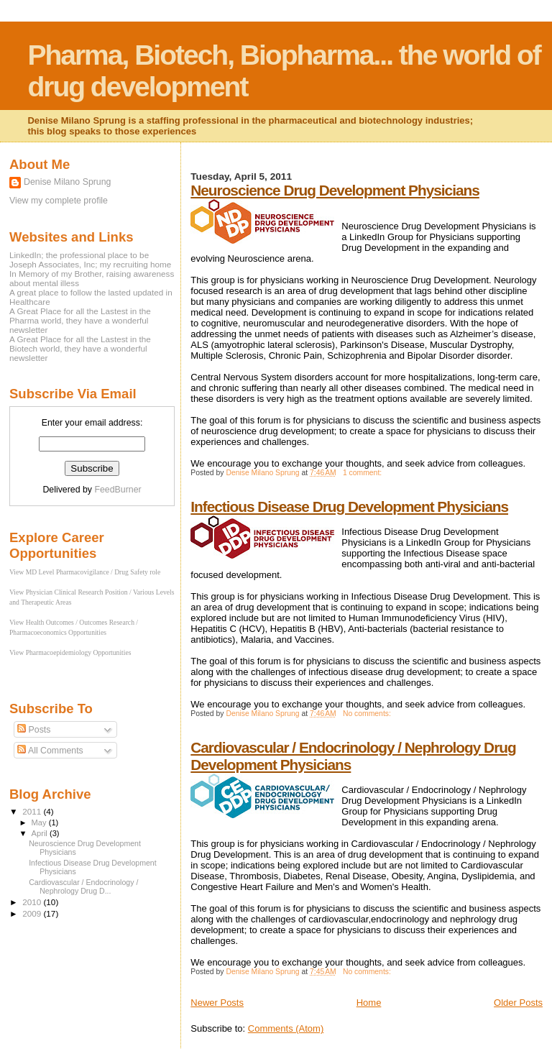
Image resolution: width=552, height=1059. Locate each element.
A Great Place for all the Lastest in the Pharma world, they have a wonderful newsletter (80, 320)
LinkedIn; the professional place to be (79, 255)
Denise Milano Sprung (67, 182)
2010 (32, 902)
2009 (32, 913)
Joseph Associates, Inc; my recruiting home (90, 264)
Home (369, 1002)
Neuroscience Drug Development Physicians (334, 190)
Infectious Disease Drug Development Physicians (349, 506)
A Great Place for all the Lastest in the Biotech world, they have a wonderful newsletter (80, 348)
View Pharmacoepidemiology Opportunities (70, 652)
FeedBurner (117, 490)
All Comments (50, 751)
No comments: (368, 714)
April (41, 833)
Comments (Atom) (285, 1028)
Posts (33, 730)
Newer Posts (217, 1002)
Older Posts (518, 1002)
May (40, 822)
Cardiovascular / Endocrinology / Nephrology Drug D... (83, 886)
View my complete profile (58, 201)
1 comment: (363, 473)
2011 (32, 811)
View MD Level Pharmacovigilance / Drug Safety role (84, 572)
